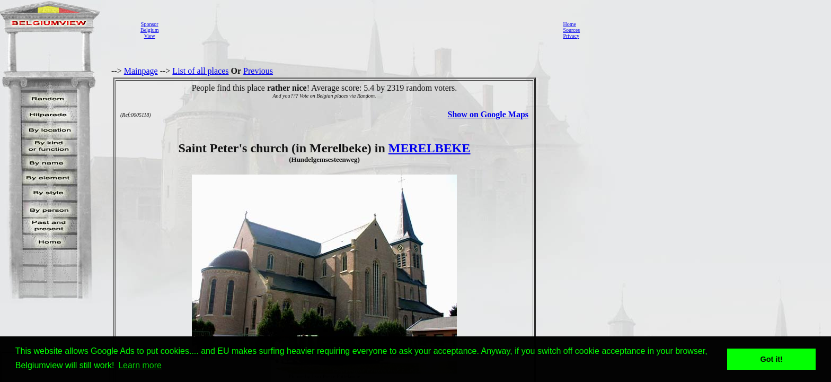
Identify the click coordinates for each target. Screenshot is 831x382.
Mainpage (141, 70)
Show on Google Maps (488, 114)
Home (569, 24)
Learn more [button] (140, 365)
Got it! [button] (772, 359)
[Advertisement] (358, 30)
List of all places (200, 70)
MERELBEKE (429, 148)
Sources (571, 30)
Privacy (571, 36)
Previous (258, 70)
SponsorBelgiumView (149, 30)
